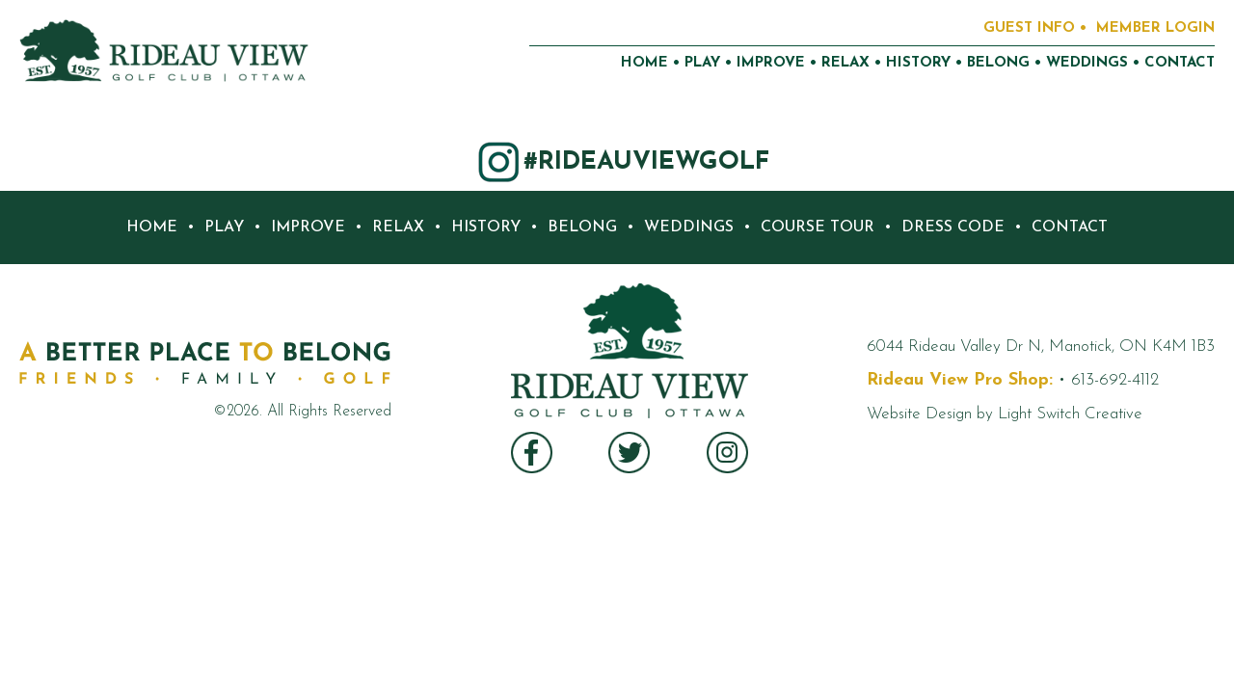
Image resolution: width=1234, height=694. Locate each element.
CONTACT (1179, 63)
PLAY (702, 63)
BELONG (998, 63)
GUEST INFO (1029, 28)
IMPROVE (771, 63)
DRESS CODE (953, 227)
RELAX (845, 63)
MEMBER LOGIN (1155, 28)
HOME (644, 63)
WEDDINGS (1087, 63)
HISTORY (918, 63)
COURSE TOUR (817, 227)
